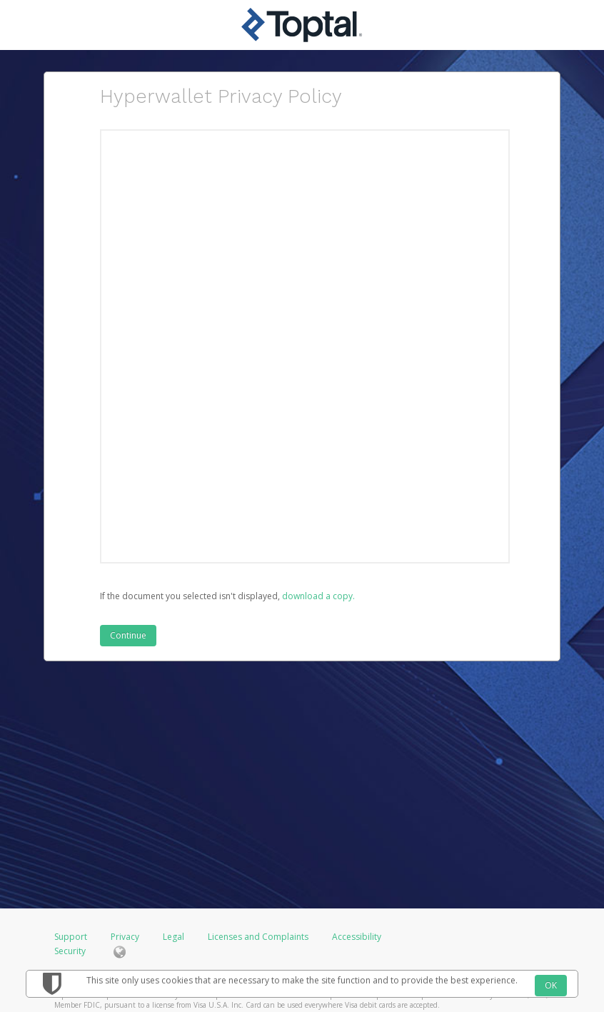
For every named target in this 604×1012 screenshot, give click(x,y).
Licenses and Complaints (259, 937)
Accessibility (356, 937)
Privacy (125, 937)
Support (70, 937)
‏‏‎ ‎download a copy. (317, 596)
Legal (173, 937)
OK (551, 985)
